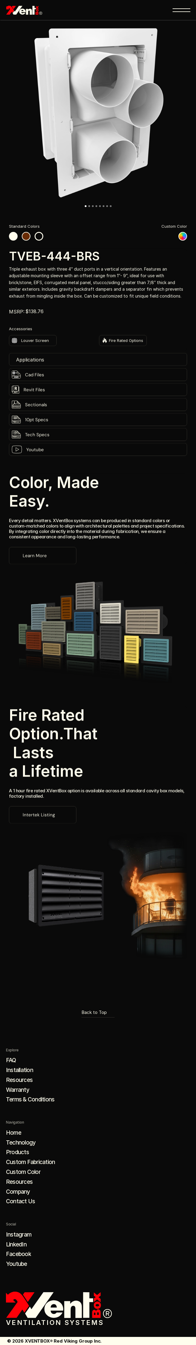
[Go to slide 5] (100, 206)
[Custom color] (182, 236)
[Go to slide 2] (89, 206)
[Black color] (39, 236)
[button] (98, 112)
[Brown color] (26, 236)
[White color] (13, 236)
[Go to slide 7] (107, 206)
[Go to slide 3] (93, 206)
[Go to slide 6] (103, 206)
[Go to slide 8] (111, 206)
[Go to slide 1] (86, 206)
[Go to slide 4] (96, 206)
